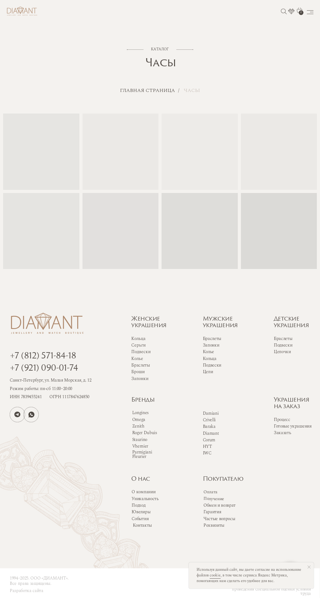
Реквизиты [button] (213, 525)
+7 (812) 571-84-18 (43, 356)
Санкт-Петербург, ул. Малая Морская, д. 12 (51, 380)
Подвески (212, 365)
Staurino (139, 439)
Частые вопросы (219, 518)
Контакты (142, 525)
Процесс (282, 419)
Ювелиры (141, 512)
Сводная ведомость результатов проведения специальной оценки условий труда (271, 589)
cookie (215, 575)
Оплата (210, 492)
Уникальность (145, 498)
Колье (208, 351)
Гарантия (212, 512)
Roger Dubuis (144, 432)
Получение (213, 498)
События (140, 518)
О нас (140, 479)
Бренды (142, 400)
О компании (143, 492)
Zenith (138, 426)
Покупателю (223, 479)
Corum (209, 440)
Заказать (282, 432)
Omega (138, 419)
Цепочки (282, 351)
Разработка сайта (26, 590)
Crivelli (209, 420)
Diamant (211, 433)
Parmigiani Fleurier (142, 454)
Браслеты (212, 338)
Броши (138, 371)
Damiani (211, 413)
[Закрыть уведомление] (309, 567)
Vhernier (140, 446)
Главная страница (147, 91)
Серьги (138, 345)
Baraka (209, 426)
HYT (207, 446)
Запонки (211, 345)
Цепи (208, 371)
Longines (140, 412)
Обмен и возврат (219, 505)
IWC (207, 453)
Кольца (210, 358)
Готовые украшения (293, 426)
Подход (138, 505)
